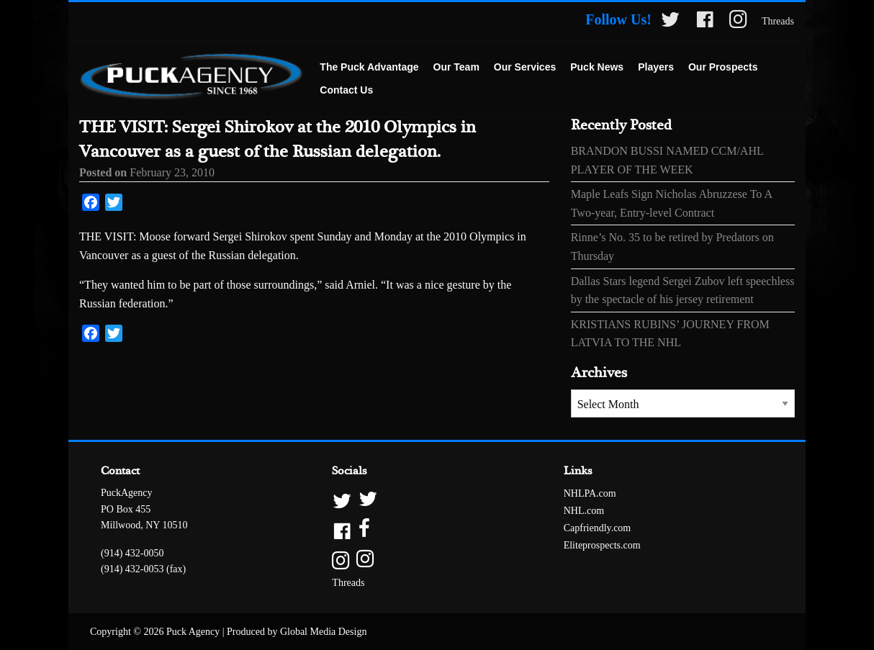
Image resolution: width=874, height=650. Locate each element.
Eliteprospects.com (602, 545)
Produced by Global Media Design (296, 631)
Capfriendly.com (597, 528)
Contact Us (346, 90)
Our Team (456, 67)
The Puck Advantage (369, 67)
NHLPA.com (590, 493)
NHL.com (584, 510)
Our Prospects (722, 67)
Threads (778, 21)
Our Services (525, 67)
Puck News (596, 67)
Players (656, 67)
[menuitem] (369, 67)
